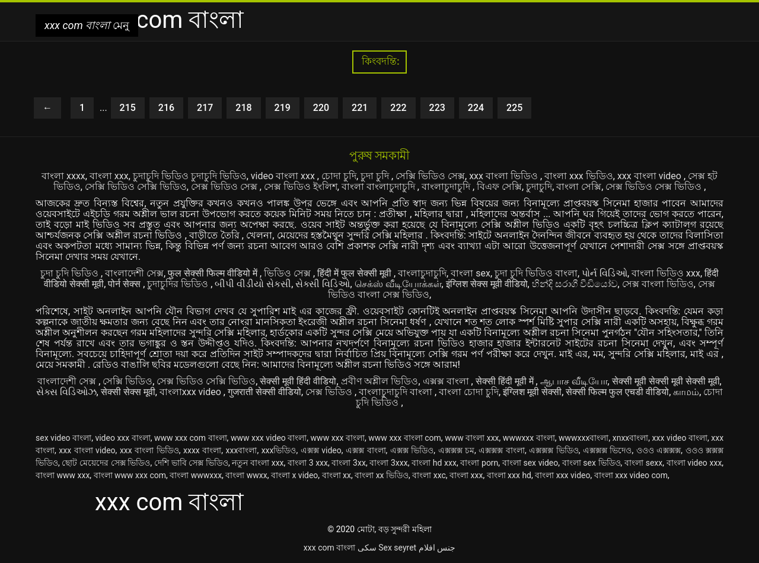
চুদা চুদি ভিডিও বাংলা (536, 273)
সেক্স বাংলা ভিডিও (658, 284)
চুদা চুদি (376, 176)
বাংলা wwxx (246, 475)
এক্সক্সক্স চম (456, 450)
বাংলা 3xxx (388, 462)
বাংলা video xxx (694, 462)
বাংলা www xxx (63, 475)
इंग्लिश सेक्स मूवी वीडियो (487, 284)
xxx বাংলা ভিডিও (504, 176)
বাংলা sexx (643, 462)
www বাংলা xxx (472, 438)
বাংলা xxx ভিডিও (578, 176)
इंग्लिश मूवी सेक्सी (532, 391)
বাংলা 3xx (348, 462)
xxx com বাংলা (329, 547)
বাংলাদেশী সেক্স (134, 273)
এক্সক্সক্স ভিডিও (554, 450)
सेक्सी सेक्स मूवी (128, 391)
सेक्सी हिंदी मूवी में (506, 381)
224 (476, 107)
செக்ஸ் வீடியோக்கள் (398, 284)
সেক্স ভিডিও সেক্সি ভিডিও (206, 381)
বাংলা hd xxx (434, 462)
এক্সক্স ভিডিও (412, 450)
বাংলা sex (470, 273)
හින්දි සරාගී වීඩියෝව (575, 284)
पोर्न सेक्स (125, 284)
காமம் (686, 391)
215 (128, 107)
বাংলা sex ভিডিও (591, 462)
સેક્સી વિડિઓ (322, 284)
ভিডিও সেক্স (288, 273)
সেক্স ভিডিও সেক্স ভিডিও (654, 186)
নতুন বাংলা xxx (257, 462)
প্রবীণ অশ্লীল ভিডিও (380, 381)
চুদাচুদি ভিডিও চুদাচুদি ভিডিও (190, 176)
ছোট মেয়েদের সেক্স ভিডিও (106, 462)
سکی (367, 547)
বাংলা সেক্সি (578, 186)
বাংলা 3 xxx (308, 462)
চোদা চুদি (338, 176)
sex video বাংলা (63, 438)
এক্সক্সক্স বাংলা (502, 450)
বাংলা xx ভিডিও (382, 475)
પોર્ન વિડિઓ (604, 273)
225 (514, 107)
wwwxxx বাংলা (529, 438)
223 (437, 107)
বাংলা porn (479, 462)
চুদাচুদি (539, 186)
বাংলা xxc (429, 475)
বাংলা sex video (530, 462)
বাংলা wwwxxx (196, 475)
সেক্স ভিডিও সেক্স (225, 186)
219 (283, 107)
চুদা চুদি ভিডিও (70, 273)
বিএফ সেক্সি (499, 186)
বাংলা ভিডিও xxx (666, 273)
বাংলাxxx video (192, 391)
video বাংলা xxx (284, 176)
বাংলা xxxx (63, 176)
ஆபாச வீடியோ (574, 381)
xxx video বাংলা (679, 438)
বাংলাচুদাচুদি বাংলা (397, 391)
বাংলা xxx (109, 176)
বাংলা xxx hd (509, 475)
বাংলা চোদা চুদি (469, 391)
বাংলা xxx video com (631, 475)
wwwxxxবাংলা (583, 438)
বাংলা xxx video (562, 475)
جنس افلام (437, 547)
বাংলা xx (336, 475)
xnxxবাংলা (631, 438)
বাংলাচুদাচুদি (447, 186)
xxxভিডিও (278, 450)
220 (321, 107)
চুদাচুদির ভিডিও (179, 284)
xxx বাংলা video (650, 176)
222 (398, 107)
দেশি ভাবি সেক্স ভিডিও (191, 462)
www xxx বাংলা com (404, 438)
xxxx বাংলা (202, 450)
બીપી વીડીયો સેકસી (253, 284)
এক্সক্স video (321, 450)
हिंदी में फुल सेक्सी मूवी (355, 273)
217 (205, 107)
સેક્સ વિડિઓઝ (66, 391)
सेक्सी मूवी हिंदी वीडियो (298, 381)
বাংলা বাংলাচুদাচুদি (379, 186)
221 (360, 107)
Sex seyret (397, 547)
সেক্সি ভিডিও (127, 381)
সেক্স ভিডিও (330, 391)
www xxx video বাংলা (269, 438)
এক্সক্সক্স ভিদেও (607, 450)
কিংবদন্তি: (379, 61)
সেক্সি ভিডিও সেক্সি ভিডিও (136, 186)
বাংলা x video (294, 475)
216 (166, 107)
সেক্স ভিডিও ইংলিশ (300, 186)
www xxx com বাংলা (190, 438)
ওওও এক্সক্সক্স (658, 450)
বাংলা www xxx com (130, 475)
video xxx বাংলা (122, 438)
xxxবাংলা (241, 450)
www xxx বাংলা (338, 438)
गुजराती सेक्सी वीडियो (264, 391)
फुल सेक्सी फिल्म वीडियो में (214, 273)
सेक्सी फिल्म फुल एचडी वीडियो (617, 391)
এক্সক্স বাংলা (447, 381)
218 (243, 107)
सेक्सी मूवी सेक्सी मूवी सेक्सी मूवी (666, 381)
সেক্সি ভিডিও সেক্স (430, 176)
